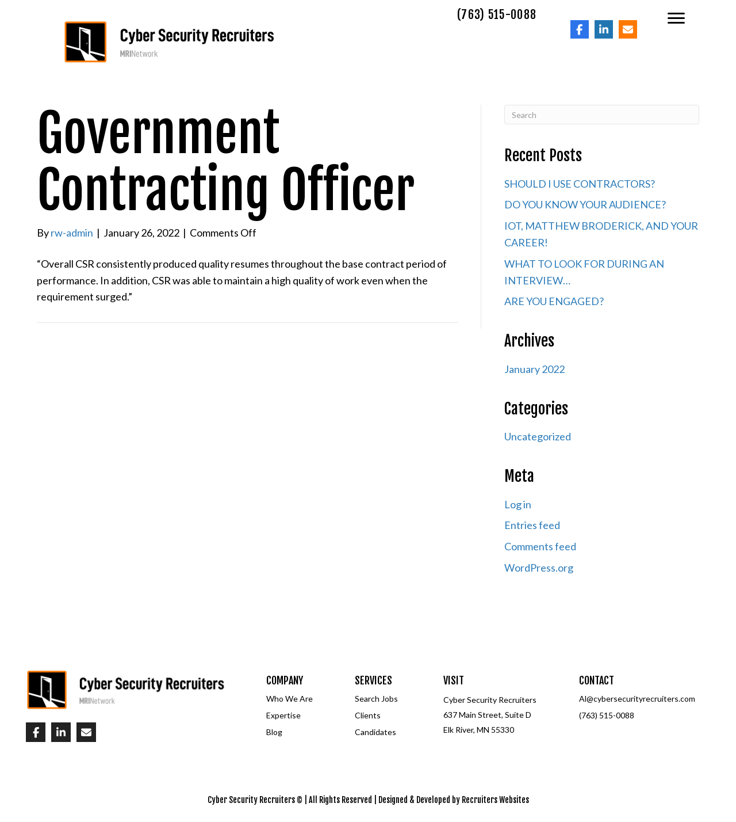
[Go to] (579, 29)
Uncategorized (537, 436)
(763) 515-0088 (606, 715)
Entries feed (532, 525)
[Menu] (676, 18)
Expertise (283, 715)
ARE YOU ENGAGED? (554, 301)
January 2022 (534, 369)
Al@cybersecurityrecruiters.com (637, 698)
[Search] (601, 114)
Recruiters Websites (495, 800)
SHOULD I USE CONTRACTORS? (579, 183)
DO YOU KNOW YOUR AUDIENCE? (585, 204)
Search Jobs (376, 698)
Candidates (375, 732)
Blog (274, 732)
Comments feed (540, 546)
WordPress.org (538, 567)
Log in (517, 504)
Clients (368, 715)
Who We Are (289, 698)
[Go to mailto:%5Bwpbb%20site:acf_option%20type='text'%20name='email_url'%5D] (628, 29)
